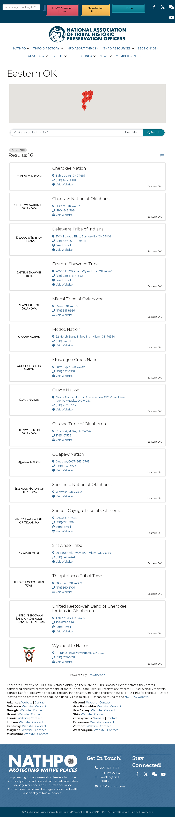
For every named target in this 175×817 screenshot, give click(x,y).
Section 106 (147, 48)
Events (57, 56)
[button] (84, 108)
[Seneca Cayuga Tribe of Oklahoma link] (29, 521)
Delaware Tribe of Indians (77, 229)
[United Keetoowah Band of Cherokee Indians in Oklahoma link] (29, 619)
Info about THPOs (81, 48)
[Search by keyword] (66, 132)
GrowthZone (96, 675)
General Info (81, 56)
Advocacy (36, 56)
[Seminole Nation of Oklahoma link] (29, 490)
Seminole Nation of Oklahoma (82, 484)
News (103, 56)
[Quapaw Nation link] (29, 462)
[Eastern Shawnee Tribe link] (29, 274)
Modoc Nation (66, 329)
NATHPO (19, 48)
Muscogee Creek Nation (76, 359)
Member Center (129, 56)
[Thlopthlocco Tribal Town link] (29, 584)
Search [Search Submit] (154, 132)
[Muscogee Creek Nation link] (29, 367)
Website (26, 702)
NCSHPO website (136, 697)
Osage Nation (65, 390)
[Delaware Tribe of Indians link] (29, 239)
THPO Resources (116, 48)
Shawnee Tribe (67, 545)
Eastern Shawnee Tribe (75, 263)
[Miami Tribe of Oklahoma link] (29, 307)
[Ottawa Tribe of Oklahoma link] (29, 431)
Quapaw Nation (68, 454)
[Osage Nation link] (29, 400)
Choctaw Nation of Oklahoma (82, 198)
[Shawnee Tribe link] (29, 553)
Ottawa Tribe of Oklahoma (79, 423)
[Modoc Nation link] (29, 337)
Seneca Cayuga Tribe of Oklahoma (87, 510)
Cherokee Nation (69, 168)
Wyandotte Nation (70, 645)
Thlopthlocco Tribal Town (77, 575)
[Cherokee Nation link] (29, 176)
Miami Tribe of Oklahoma (78, 298)
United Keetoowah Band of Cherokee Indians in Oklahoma (89, 608)
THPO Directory (46, 48)
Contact (40, 702)
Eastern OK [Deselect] (18, 150)
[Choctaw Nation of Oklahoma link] (29, 206)
